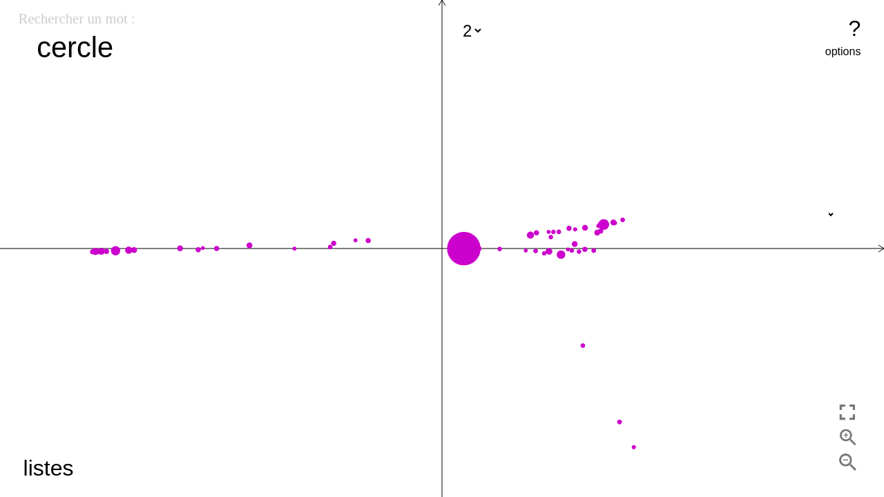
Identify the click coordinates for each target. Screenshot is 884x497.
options (843, 51)
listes (48, 468)
